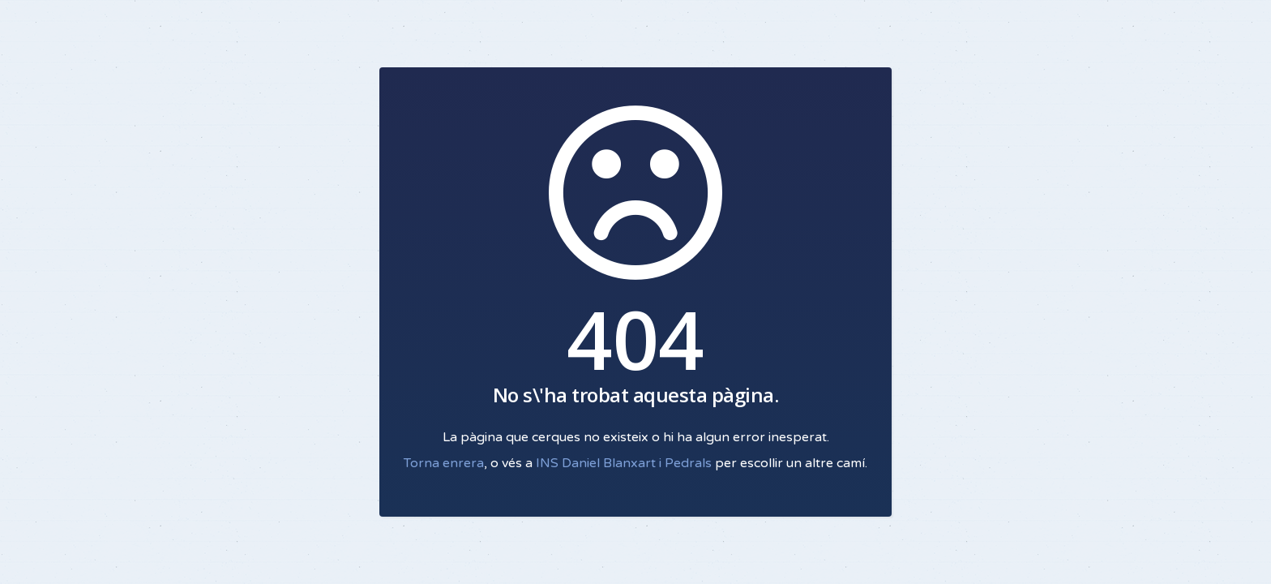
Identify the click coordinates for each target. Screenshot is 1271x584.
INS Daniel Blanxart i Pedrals (624, 463)
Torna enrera (444, 463)
